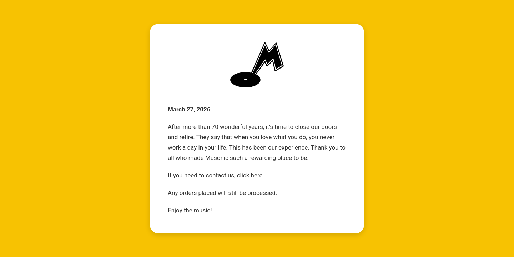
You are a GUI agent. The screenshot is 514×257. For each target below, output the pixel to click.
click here (250, 175)
